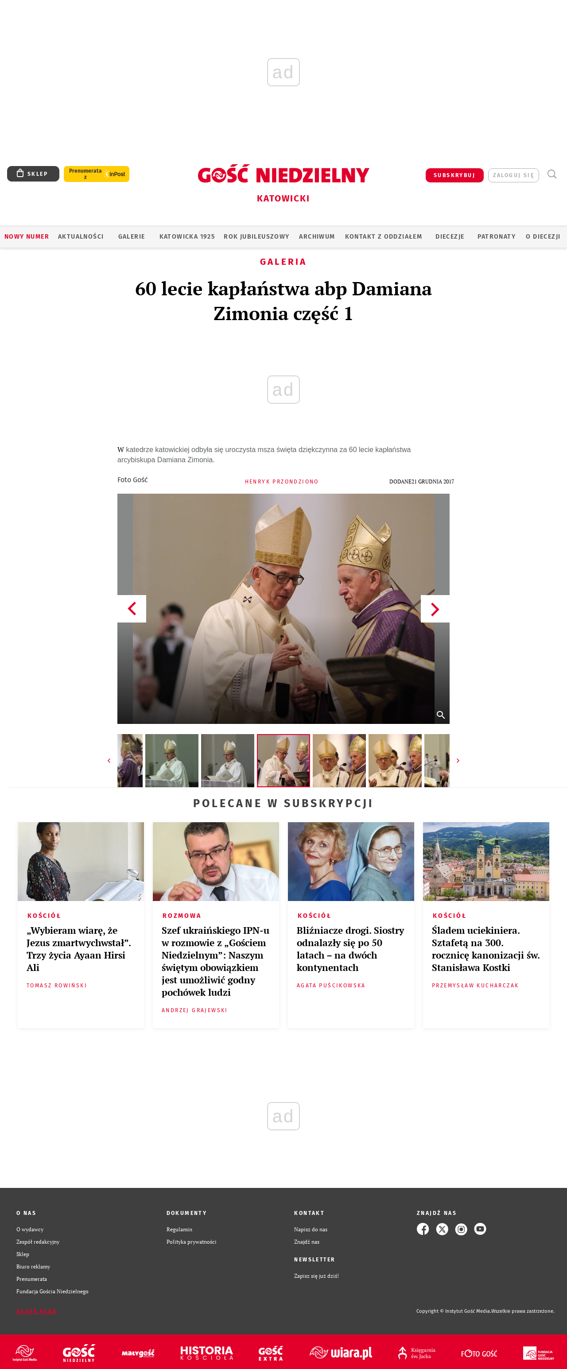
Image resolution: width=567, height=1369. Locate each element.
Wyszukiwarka (552, 174)
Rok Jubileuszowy (256, 236)
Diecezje (449, 236)
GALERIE (131, 236)
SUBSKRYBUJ (454, 175)
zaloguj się (513, 175)
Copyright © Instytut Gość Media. (453, 1311)
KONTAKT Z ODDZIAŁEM (384, 236)
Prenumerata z (85, 174)
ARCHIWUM (317, 236)
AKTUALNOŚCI (81, 236)
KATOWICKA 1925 (187, 236)
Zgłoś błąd (36, 1311)
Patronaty (497, 236)
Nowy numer (26, 236)
